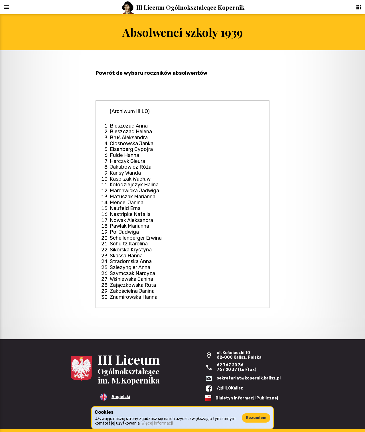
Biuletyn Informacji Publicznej (247, 398)
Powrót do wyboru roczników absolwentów (151, 73)
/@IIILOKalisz (230, 388)
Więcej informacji (157, 423)
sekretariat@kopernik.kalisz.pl (249, 378)
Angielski (120, 396)
